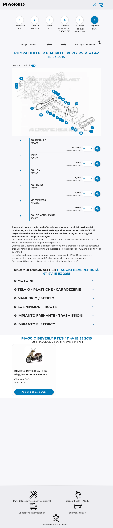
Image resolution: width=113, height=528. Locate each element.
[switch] (33, 66)
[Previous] (49, 44)
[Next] (63, 44)
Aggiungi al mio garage (34, 392)
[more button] (92, 149)
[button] (99, 42)
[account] (95, 4)
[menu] (108, 4)
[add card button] (97, 149)
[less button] (84, 149)
